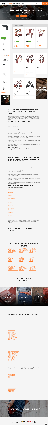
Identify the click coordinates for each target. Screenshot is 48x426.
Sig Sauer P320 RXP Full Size (22, 265)
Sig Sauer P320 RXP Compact (33, 265)
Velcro (3, 89)
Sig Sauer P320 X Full (32, 267)
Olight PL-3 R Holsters (11, 338)
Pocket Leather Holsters (11, 389)
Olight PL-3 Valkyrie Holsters (12, 333)
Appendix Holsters (10, 192)
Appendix (4, 45)
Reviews (16, 45)
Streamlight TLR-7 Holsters (11, 357)
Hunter (4, 75)
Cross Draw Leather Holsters (12, 388)
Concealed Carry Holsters (11, 198)
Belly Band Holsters (11, 195)
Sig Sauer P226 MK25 (21, 257)
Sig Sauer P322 (10, 269)
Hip (3, 74)
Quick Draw (4, 82)
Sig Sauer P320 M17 (21, 264)
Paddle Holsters (10, 205)
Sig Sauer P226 (21, 256)
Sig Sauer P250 (31, 261)
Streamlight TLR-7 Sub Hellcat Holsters (13, 351)
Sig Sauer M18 (31, 252)
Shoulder (4, 52)
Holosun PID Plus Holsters (11, 322)
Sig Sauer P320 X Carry (11, 268)
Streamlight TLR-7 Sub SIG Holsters (13, 352)
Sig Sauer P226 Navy (32, 257)
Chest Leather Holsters (11, 378)
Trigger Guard (4, 87)
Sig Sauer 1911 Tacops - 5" (32, 249)
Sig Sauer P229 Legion (21, 259)
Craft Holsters (16, 8)
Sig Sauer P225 (31, 255)
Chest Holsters (10, 196)
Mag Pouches (15, 3)
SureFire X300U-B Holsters (11, 361)
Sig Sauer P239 (10, 261)
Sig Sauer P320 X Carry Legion (23, 268)
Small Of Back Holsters (11, 206)
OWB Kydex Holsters (11, 377)
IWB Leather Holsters (11, 380)
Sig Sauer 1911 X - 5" (32, 248)
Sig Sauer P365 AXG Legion (32, 270)
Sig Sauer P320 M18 (31, 264)
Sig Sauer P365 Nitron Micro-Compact (13, 270)
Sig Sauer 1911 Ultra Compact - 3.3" (13, 251)
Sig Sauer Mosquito (21, 251)
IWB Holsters (10, 189)
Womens (4, 90)
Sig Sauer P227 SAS (21, 258)
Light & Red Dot (5, 61)
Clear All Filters (30, 15)
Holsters (10, 3)
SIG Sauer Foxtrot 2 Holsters (12, 341)
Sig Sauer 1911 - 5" (10, 248)
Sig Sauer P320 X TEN (11, 267)
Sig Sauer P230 (10, 260)
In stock (4, 37)
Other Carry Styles (5, 69)
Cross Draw (4, 48)
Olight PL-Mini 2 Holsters (11, 334)
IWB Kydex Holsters (11, 381)
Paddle (4, 51)
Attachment (4, 64)
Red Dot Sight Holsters (11, 209)
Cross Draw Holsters (11, 199)
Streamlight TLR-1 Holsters (11, 356)
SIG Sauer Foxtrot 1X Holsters (12, 340)
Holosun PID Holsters (11, 321)
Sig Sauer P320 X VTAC (22, 267)
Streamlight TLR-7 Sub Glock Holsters (13, 350)
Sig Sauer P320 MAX (11, 265)
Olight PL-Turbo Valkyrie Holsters (12, 337)
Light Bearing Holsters (11, 208)
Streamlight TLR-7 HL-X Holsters (12, 355)
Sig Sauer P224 (21, 255)
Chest (3, 47)
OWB (4, 44)
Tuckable (4, 88)
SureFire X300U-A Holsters (11, 360)
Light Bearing (4, 59)
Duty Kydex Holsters (11, 391)
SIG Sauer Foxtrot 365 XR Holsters (12, 339)
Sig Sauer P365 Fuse (31, 269)
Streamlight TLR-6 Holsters (11, 342)
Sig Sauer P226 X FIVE (11, 258)
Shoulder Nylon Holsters (11, 375)
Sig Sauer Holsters (23, 8)
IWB (3, 43)
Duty (3, 50)
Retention (4, 83)
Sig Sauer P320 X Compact (32, 268)
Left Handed (4, 39)
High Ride (4, 73)
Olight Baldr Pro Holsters (11, 330)
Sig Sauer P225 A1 (10, 256)
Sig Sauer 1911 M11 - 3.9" (32, 251)
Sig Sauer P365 (21, 269)
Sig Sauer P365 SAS (21, 270)
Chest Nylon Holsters (11, 379)
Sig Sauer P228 (31, 258)
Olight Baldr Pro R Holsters (11, 331)
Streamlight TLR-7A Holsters (12, 353)
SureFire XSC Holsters (11, 363)
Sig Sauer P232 (21, 260)
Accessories (22, 3)
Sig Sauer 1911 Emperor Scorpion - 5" (23, 249)
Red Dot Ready (5, 60)
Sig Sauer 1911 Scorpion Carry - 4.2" (13, 250)
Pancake (4, 80)
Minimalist (4, 79)
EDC (3, 72)
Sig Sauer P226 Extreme (32, 256)
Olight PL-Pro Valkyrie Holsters (12, 336)
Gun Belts (18, 3)
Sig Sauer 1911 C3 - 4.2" (11, 249)
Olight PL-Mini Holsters (11, 335)
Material (3, 66)
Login (39, 3)
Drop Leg (4, 49)
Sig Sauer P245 (21, 261)
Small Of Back (4, 54)
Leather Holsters (10, 212)
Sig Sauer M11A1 (10, 252)
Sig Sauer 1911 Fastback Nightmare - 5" (24, 250)
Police (3, 81)
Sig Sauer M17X (21, 252)
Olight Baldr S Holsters (11, 332)
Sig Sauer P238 (31, 260)
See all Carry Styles (4, 55)
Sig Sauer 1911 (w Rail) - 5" (22, 248)
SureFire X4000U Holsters (11, 362)
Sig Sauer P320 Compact (11, 264)
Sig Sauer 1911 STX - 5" (32, 250)
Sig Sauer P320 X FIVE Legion (33, 266)
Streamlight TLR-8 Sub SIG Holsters (13, 343)
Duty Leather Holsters (11, 390)
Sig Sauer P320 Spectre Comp (12, 266)
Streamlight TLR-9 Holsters (11, 358)
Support (36, 3)
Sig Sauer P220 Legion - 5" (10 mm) (12, 255)
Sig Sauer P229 (10, 259)
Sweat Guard (4, 86)
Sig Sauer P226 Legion (11, 257)
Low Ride (4, 76)
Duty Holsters (10, 202)
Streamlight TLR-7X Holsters (12, 354)
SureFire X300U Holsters (11, 359)
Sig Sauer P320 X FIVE (21, 266)
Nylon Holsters (10, 215)
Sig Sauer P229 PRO (31, 259)
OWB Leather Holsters (11, 376)
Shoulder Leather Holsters (11, 374)
